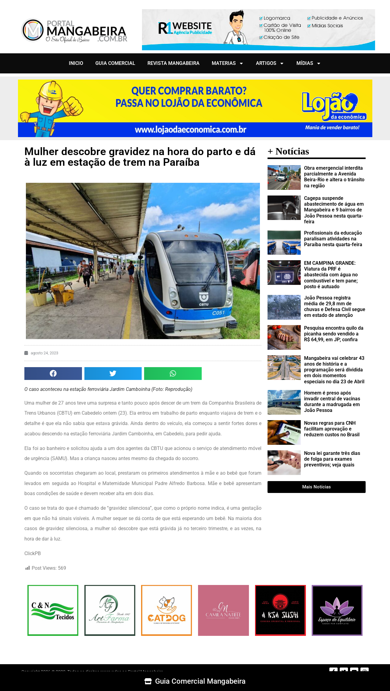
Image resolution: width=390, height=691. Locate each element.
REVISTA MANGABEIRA (173, 63)
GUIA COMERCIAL (115, 63)
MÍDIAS (308, 63)
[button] (53, 373)
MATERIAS (228, 63)
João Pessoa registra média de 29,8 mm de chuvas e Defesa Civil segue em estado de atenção (334, 306)
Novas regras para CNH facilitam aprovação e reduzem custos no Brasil (332, 429)
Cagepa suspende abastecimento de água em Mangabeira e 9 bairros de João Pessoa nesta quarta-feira (334, 210)
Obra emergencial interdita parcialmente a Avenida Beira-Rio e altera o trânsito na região (334, 177)
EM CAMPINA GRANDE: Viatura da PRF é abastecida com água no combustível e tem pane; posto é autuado (331, 274)
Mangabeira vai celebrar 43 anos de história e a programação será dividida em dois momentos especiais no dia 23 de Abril (334, 369)
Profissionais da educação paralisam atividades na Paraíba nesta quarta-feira (333, 238)
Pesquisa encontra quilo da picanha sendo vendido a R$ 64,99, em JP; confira (333, 333)
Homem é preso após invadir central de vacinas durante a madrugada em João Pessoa (332, 401)
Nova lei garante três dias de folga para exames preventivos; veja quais (332, 459)
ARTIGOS (270, 63)
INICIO (76, 63)
